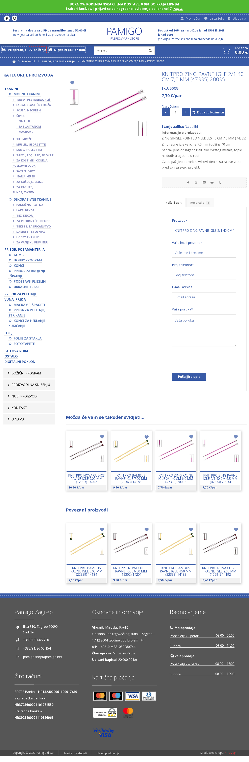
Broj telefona (183, 270)
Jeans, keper (25, 178)
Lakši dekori (25, 212)
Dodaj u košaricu (216, 113)
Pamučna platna (29, 206)
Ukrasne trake (26, 288)
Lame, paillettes (29, 151)
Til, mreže (24, 140)
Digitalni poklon (19, 363)
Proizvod (179, 226)
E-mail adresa (182, 293)
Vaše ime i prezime (187, 248)
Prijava (178, 8)
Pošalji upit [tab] (176, 207)
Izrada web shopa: (212, 759)
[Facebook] (7, 19)
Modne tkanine (27, 95)
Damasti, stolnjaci (31, 233)
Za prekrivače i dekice (33, 222)
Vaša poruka (182, 315)
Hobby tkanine (27, 238)
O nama (17, 421)
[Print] (214, 184)
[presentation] (202, 366)
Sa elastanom (30, 128)
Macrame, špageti (29, 306)
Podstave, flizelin (30, 283)
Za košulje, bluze (29, 183)
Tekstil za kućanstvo (33, 228)
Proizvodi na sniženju (30, 386)
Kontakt (19, 409)
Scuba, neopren (28, 112)
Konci (19, 267)
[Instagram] (14, 19)
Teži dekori (24, 217)
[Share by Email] (204, 184)
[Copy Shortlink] (224, 184)
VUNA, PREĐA (15, 301)
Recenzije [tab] (208, 207)
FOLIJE (9, 334)
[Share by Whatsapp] (194, 184)
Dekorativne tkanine (32, 201)
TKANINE (11, 90)
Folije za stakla (28, 340)
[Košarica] (226, 51)
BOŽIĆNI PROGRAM (26, 375)
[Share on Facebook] (184, 184)
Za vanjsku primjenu (32, 244)
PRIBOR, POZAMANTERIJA (24, 251)
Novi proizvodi (24, 398)
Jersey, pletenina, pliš (33, 101)
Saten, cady (25, 172)
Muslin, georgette (31, 146)
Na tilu (24, 123)
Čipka (20, 117)
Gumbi (19, 256)
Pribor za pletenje (20, 295)
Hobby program (28, 261)
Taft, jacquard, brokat (35, 156)
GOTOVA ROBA (16, 352)
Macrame (26, 133)
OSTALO (11, 358)
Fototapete (24, 345)
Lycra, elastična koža (33, 106)
